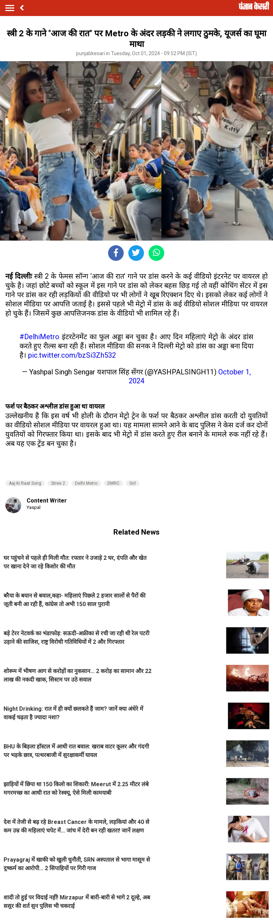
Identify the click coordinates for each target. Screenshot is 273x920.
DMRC (113, 483)
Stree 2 (58, 483)
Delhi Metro (86, 483)
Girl (132, 483)
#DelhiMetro (39, 336)
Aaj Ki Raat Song (25, 483)
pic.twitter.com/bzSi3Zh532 (72, 355)
